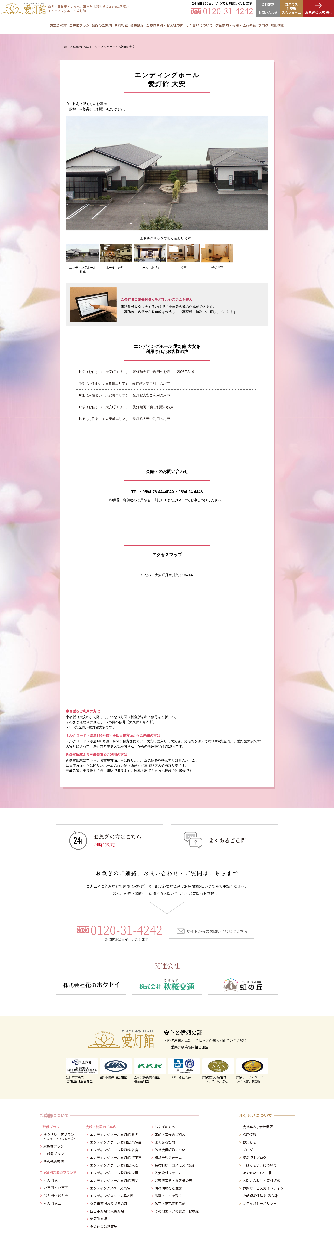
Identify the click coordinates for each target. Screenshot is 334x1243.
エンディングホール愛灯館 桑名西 (116, 1142)
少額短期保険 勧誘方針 (260, 1195)
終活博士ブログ (254, 1157)
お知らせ (249, 1142)
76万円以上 (52, 1203)
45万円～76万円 (55, 1195)
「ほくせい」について (260, 1165)
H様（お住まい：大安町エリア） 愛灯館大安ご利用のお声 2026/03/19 (136, 372)
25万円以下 (52, 1180)
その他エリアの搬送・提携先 (177, 1211)
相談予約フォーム (168, 1157)
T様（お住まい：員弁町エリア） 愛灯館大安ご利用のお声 (124, 383)
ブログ (248, 1149)
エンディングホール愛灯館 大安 (114, 1165)
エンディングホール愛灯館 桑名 (114, 1134)
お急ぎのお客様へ (318, 12)
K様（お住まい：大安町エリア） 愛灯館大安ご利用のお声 (124, 395)
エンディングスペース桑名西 (112, 1195)
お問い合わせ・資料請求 (261, 1180)
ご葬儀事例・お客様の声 (164, 25)
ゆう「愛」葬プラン (60, 1136)
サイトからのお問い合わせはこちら (217, 931)
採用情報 (277, 25)
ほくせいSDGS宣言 (257, 1172)
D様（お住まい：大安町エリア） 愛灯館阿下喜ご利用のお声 (126, 407)
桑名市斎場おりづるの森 (108, 1203)
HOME (64, 47)
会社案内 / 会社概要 (258, 1126)
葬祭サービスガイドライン (263, 1188)
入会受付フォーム (168, 1172)
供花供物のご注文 (168, 1188)
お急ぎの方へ (165, 1126)
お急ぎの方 (58, 25)
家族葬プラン (53, 1146)
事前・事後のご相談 (170, 1134)
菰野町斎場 (98, 1218)
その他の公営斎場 (103, 1226)
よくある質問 (165, 1142)
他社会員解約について (172, 1149)
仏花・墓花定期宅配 (170, 1203)
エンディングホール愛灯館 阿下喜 (116, 1157)
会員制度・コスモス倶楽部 (175, 1165)
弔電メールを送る (168, 1195)
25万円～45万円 (55, 1187)
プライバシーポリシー (260, 1203)
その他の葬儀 (53, 1161)
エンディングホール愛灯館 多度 (114, 1149)
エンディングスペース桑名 (110, 1188)
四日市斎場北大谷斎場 (107, 1211)
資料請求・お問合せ (268, 8)
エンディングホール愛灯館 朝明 (114, 1180)
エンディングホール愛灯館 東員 (114, 1172)
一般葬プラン (53, 1153)
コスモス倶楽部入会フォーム (291, 8)
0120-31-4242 (126, 932)
